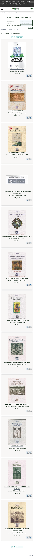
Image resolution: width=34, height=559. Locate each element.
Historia (13, 12)
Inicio (2, 12)
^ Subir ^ (30, 533)
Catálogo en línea (7, 12)
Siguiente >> (20, 37)
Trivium (17, 12)
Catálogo (3, 29)
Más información (18, 5)
